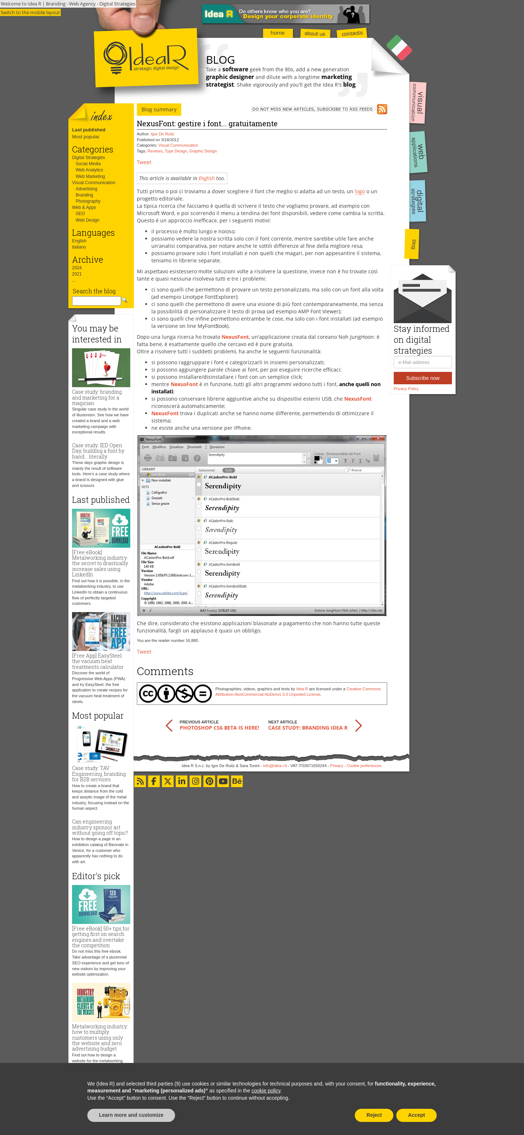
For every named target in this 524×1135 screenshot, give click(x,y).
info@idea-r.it (275, 765)
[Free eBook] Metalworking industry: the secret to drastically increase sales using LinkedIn (100, 563)
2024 (77, 267)
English (79, 240)
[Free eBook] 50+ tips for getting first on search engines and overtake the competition (101, 937)
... (74, 280)
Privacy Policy (406, 388)
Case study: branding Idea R (308, 727)
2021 (77, 274)
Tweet (144, 162)
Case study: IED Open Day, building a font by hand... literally (98, 451)
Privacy (336, 765)
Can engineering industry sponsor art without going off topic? (100, 827)
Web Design (87, 220)
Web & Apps (84, 207)
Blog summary (159, 109)
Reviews (155, 151)
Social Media (88, 163)
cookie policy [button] (265, 1091)
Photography (88, 201)
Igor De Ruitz (162, 134)
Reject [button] (374, 1115)
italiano (79, 247)
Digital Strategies (88, 157)
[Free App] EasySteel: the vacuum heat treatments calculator (98, 661)
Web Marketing (90, 176)
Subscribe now (423, 378)
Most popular (85, 136)
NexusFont (235, 336)
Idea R (302, 689)
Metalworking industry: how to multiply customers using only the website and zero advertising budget (100, 1037)
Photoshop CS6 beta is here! (219, 727)
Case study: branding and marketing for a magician (97, 397)
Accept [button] (416, 1115)
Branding (84, 195)
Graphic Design (203, 151)
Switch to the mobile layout (30, 12)
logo (360, 191)
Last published (89, 129)
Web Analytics (89, 169)
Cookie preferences (364, 765)
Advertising (86, 188)
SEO (80, 213)
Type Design (176, 151)
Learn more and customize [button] (131, 1115)
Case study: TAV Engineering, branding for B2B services (99, 774)
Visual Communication (93, 182)
